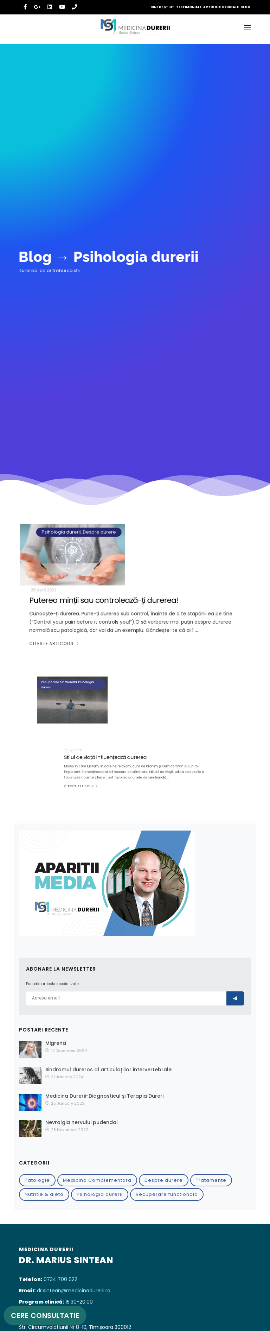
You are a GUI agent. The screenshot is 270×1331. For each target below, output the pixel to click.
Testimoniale (188, 7)
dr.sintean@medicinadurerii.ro (73, 1290)
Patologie (37, 1180)
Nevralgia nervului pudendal (81, 1122)
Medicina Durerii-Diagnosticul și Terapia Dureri (104, 1095)
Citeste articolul (59, 642)
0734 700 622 (60, 1279)
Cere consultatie (45, 1315)
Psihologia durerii (100, 1194)
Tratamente (211, 1180)
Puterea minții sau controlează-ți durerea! (105, 602)
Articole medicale (221, 7)
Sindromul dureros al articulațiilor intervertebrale (108, 1069)
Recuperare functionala (167, 1194)
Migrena (55, 1043)
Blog (245, 7)
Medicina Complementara (97, 1180)
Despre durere (163, 1180)
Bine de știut (162, 7)
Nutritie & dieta (44, 1194)
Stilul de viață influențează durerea (118, 763)
